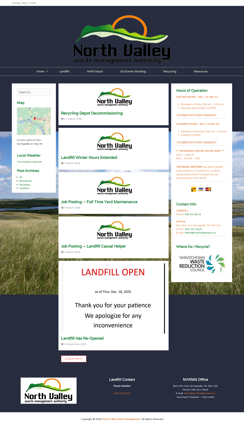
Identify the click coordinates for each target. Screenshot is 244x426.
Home (40, 71)
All (20, 177)
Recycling (169, 71)
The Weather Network (29, 161)
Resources (201, 71)
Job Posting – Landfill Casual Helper (93, 246)
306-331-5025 (193, 229)
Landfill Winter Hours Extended (89, 157)
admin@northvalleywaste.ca (200, 232)
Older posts (74, 358)
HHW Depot (95, 71)
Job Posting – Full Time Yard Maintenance (99, 201)
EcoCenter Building (133, 71)
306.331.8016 (193, 214)
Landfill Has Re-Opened (82, 338)
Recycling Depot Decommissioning (92, 113)
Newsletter (25, 180)
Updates (24, 188)
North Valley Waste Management (121, 419)
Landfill (64, 71)
